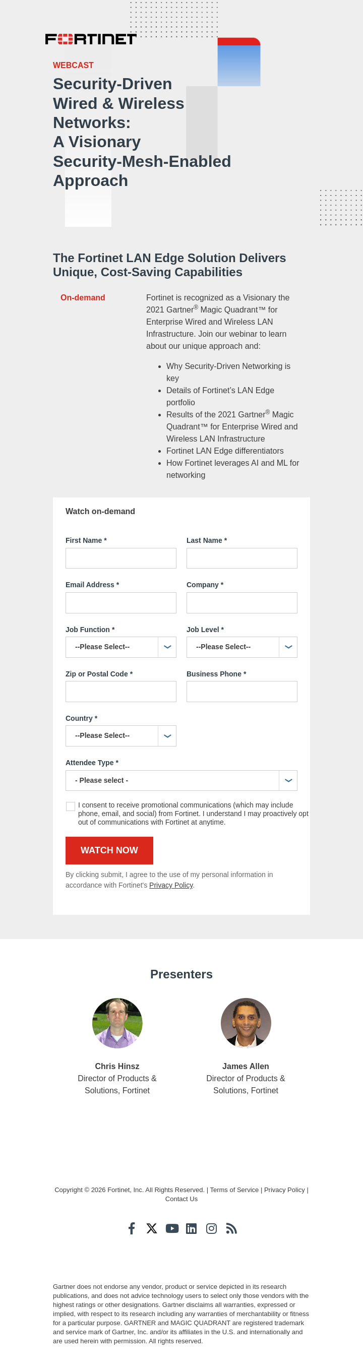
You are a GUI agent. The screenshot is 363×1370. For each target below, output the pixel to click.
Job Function (90, 630)
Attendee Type (92, 763)
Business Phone (216, 674)
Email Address (92, 585)
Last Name (207, 541)
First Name (86, 541)
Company (205, 585)
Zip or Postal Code (99, 674)
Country (81, 719)
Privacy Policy (171, 885)
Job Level (205, 630)
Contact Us (181, 1199)
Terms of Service (234, 1190)
